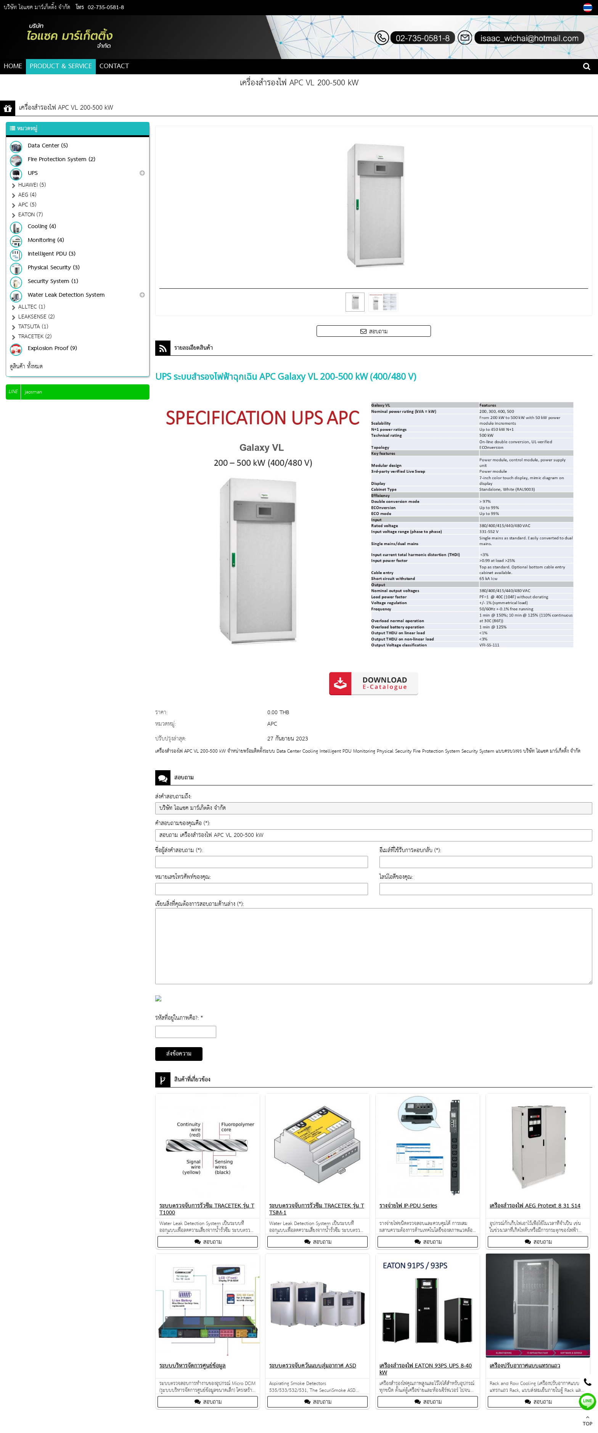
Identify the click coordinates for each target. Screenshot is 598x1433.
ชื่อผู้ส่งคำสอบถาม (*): (179, 850)
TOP (587, 1421)
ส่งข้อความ (178, 1054)
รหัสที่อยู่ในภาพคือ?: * (179, 1018)
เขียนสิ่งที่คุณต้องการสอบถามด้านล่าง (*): (199, 904)
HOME (13, 66)
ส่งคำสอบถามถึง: (173, 797)
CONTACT (114, 66)
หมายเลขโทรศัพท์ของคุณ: (183, 877)
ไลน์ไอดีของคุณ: (396, 877)
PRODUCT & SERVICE (61, 66)
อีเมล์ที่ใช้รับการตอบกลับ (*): (410, 850)
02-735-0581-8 (106, 7)
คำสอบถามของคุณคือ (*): (182, 823)
